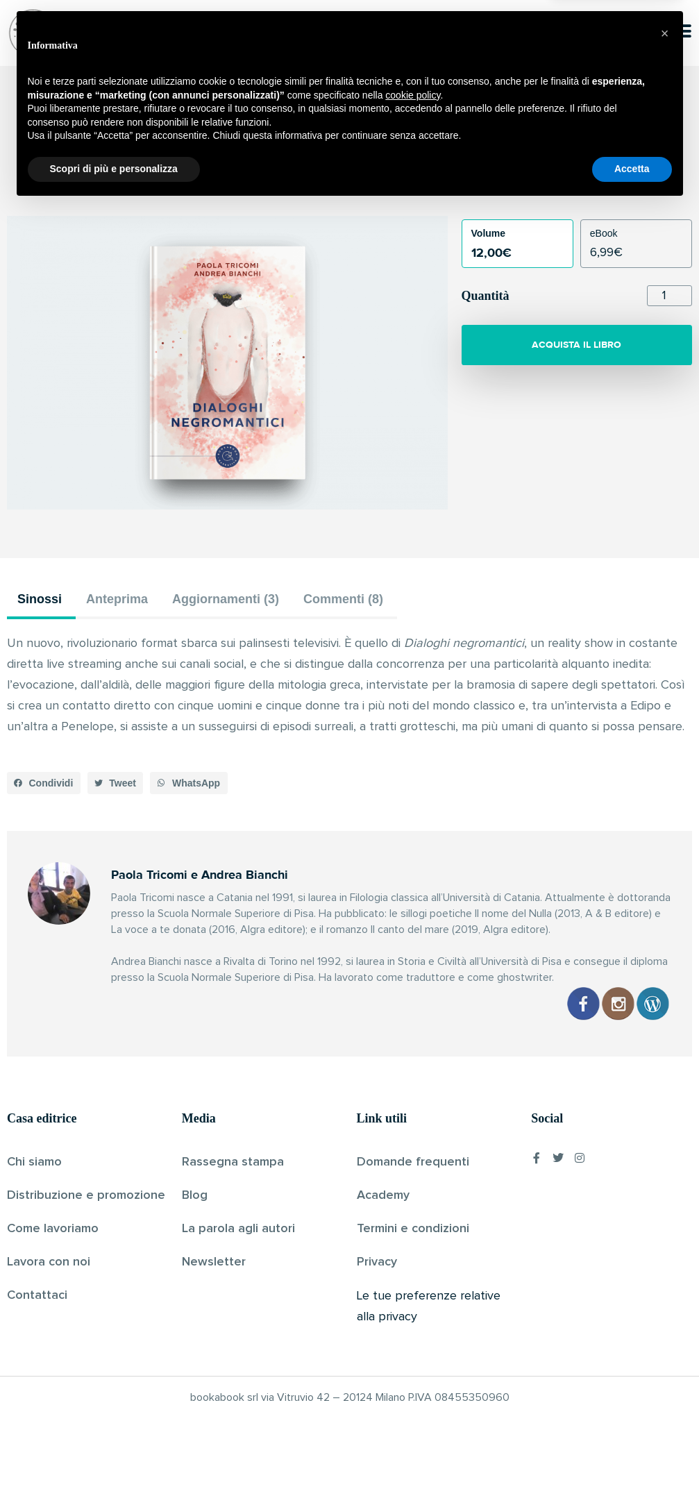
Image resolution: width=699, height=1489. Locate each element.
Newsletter (214, 1262)
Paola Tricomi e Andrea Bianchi (325, 180)
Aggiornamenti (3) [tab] (225, 599)
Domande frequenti (413, 1162)
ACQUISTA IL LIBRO (576, 345)
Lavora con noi (48, 1262)
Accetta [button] (632, 1450)
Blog (195, 1195)
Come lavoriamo (53, 1228)
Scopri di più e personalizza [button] (114, 1450)
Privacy (377, 1262)
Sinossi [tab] (39, 599)
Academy (383, 1195)
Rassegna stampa (233, 1162)
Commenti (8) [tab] (343, 599)
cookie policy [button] (412, 1377)
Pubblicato (424, 180)
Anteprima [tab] (117, 599)
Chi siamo (34, 1162)
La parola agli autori (238, 1228)
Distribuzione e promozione (86, 1195)
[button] (44, 783)
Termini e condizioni (413, 1228)
